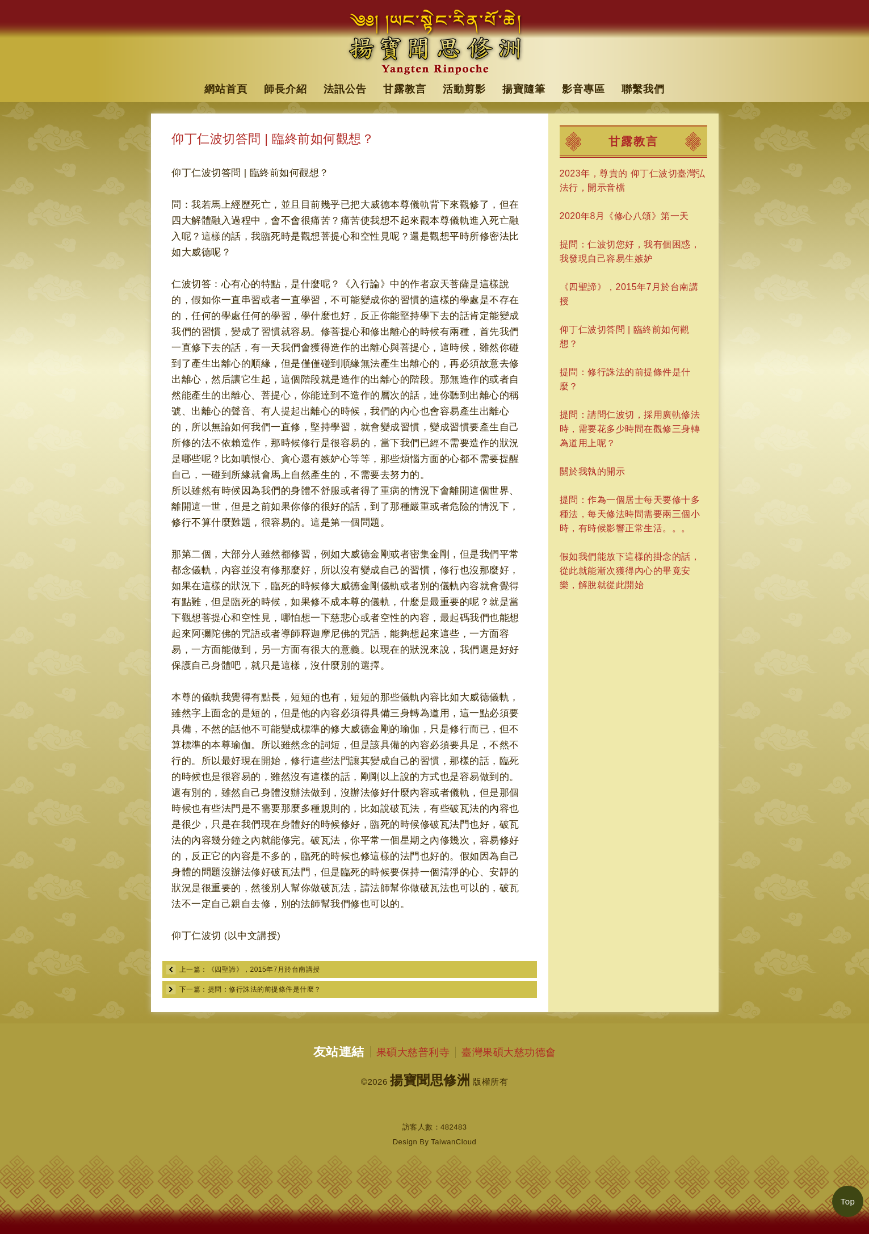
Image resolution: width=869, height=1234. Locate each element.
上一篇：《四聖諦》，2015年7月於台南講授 (249, 969)
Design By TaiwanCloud (435, 1142)
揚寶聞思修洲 (430, 1080)
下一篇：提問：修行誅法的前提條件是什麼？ (250, 989)
